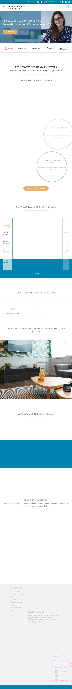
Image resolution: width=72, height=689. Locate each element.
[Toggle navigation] (68, 7)
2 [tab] (36, 273)
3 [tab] (38, 273)
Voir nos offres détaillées (36, 188)
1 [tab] (33, 273)
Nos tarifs (10, 32)
